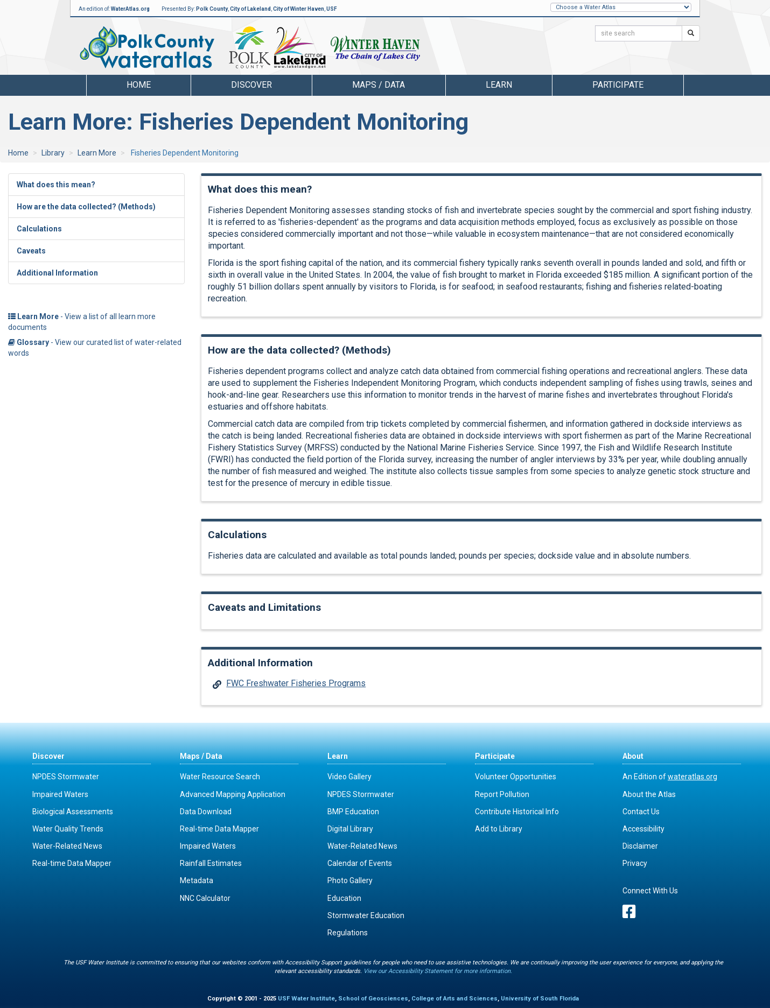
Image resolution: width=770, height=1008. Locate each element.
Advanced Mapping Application (232, 794)
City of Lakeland (250, 9)
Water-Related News (67, 846)
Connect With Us (650, 890)
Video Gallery (349, 776)
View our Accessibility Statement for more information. (437, 971)
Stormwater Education (365, 915)
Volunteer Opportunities (515, 776)
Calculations (39, 228)
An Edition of (669, 776)
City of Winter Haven (298, 9)
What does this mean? (56, 184)
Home (139, 85)
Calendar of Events (359, 863)
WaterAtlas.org (130, 9)
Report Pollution (502, 794)
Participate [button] (617, 85)
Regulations (347, 932)
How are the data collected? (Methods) (86, 206)
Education (344, 898)
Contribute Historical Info (517, 811)
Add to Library (498, 828)
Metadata (196, 880)
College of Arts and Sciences (454, 998)
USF (331, 9)
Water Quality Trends (67, 828)
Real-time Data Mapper (71, 863)
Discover (48, 756)
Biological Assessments (72, 811)
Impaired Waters (60, 794)
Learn (337, 756)
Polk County (212, 9)
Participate (495, 756)
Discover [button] (251, 85)
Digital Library (350, 828)
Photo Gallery (350, 880)
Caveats (31, 250)
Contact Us (641, 811)
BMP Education (353, 811)
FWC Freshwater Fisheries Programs (296, 683)
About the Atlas (649, 794)
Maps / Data (201, 756)
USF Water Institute (306, 998)
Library (53, 153)
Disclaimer (640, 846)
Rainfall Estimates (211, 863)
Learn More (97, 153)
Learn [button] (499, 85)
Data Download (206, 811)
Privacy (634, 863)
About (632, 756)
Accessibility (643, 828)
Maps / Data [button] (378, 85)
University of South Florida (540, 998)
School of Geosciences (373, 998)
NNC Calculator (205, 898)
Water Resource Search (220, 776)
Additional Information (57, 273)
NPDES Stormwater (65, 776)
